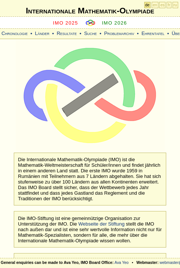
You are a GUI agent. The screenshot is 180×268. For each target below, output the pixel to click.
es (162, 5)
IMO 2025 (65, 23)
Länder (42, 33)
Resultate (67, 33)
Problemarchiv (119, 33)
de (147, 5)
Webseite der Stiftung (101, 224)
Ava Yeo (121, 263)
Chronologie (14, 33)
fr (169, 5)
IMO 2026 (114, 23)
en (155, 5)
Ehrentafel (153, 33)
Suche (90, 33)
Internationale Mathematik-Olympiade (90, 10)
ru (175, 5)
